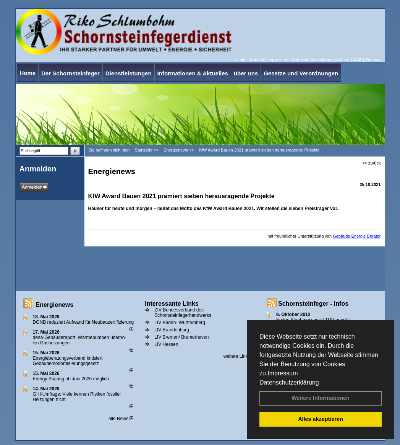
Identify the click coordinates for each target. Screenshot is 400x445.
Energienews (55, 305)
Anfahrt (342, 59)
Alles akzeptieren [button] (320, 419)
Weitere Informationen (320, 398)
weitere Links (239, 356)
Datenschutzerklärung (289, 382)
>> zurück (371, 163)
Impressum (282, 373)
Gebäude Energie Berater (357, 236)
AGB (357, 59)
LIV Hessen (166, 344)
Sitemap (373, 59)
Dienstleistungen (128, 73)
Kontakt (257, 59)
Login (241, 59)
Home (28, 73)
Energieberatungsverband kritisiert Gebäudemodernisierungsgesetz (68, 360)
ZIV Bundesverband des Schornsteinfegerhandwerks (182, 312)
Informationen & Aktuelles (192, 73)
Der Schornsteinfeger (70, 73)
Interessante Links (172, 303)
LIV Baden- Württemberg (179, 322)
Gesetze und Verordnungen (301, 73)
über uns (246, 73)
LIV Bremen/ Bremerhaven (181, 337)
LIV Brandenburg (171, 330)
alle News (121, 418)
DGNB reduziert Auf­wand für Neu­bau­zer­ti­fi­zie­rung (83, 322)
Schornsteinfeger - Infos (313, 303)
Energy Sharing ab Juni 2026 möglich (71, 378)
